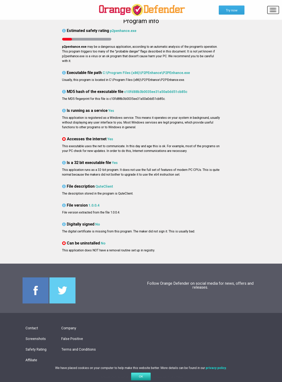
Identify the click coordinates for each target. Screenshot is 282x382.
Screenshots (35, 339)
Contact (31, 328)
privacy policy (216, 371)
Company (68, 328)
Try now (232, 10)
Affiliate (31, 360)
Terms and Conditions (78, 349)
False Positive (72, 339)
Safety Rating (35, 349)
